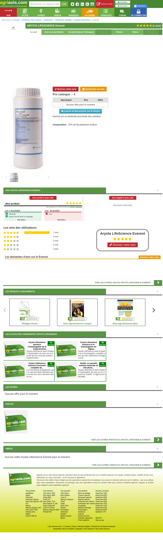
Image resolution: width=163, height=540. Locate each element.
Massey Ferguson (67, 499)
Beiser (63, 518)
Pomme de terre (83, 516)
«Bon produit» (12, 203)
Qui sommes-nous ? (56, 526)
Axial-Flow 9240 (101, 499)
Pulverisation (82, 510)
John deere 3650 (49, 495)
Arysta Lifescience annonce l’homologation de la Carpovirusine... (37, 345)
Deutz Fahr (64, 505)
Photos (119, 32)
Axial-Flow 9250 (101, 497)
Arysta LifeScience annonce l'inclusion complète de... (37, 365)
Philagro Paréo (30, 323)
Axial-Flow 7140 (101, 505)
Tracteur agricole (84, 495)
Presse (74, 526)
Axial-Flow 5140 (101, 510)
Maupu (28, 505)
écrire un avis (104, 4)
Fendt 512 (46, 499)
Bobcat (63, 508)
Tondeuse (81, 512)
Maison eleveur (66, 516)
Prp (27, 503)
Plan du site (100, 520)
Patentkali (29, 497)
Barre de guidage (84, 493)
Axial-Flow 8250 (101, 495)
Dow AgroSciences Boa (125, 323)
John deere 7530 (32, 510)
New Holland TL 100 (50, 503)
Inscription (122, 2)
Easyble (63, 514)
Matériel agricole (84, 499)
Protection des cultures (86, 501)
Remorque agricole (85, 497)
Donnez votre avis (65, 89)
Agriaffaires (30, 493)
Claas (63, 503)
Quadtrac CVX (101, 512)
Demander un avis (93, 89)
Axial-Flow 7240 (101, 503)
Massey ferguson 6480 (51, 510)
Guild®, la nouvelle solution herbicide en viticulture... (88, 365)
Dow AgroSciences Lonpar (77, 323)
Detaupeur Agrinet (32, 499)
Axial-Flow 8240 (101, 501)
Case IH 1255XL (49, 508)
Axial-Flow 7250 (101, 493)
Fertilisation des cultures (86, 503)
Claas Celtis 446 (49, 505)
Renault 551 (47, 512)
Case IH (63, 497)
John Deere (65, 493)
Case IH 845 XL (31, 516)
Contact (67, 526)
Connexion (123, 6)
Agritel (28, 495)
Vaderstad (64, 512)
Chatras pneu (30, 512)
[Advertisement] (82, 60)
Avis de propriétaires (54, 32)
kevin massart (76, 207)
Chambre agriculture (85, 518)
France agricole (83, 520)
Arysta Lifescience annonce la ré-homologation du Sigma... (88, 345)
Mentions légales (84, 526)
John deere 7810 (49, 493)
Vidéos (135, 32)
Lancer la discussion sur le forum (80, 111)
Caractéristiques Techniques (81, 32)
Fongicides (82, 505)
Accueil (33, 32)
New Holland (65, 495)
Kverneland (65, 510)
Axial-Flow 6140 (101, 508)
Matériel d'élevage (84, 508)
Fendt (63, 501)
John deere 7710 (49, 501)
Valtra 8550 (47, 497)
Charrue (81, 514)
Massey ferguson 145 (33, 508)
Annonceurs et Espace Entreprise (103, 526)
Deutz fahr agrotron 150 (34, 501)
